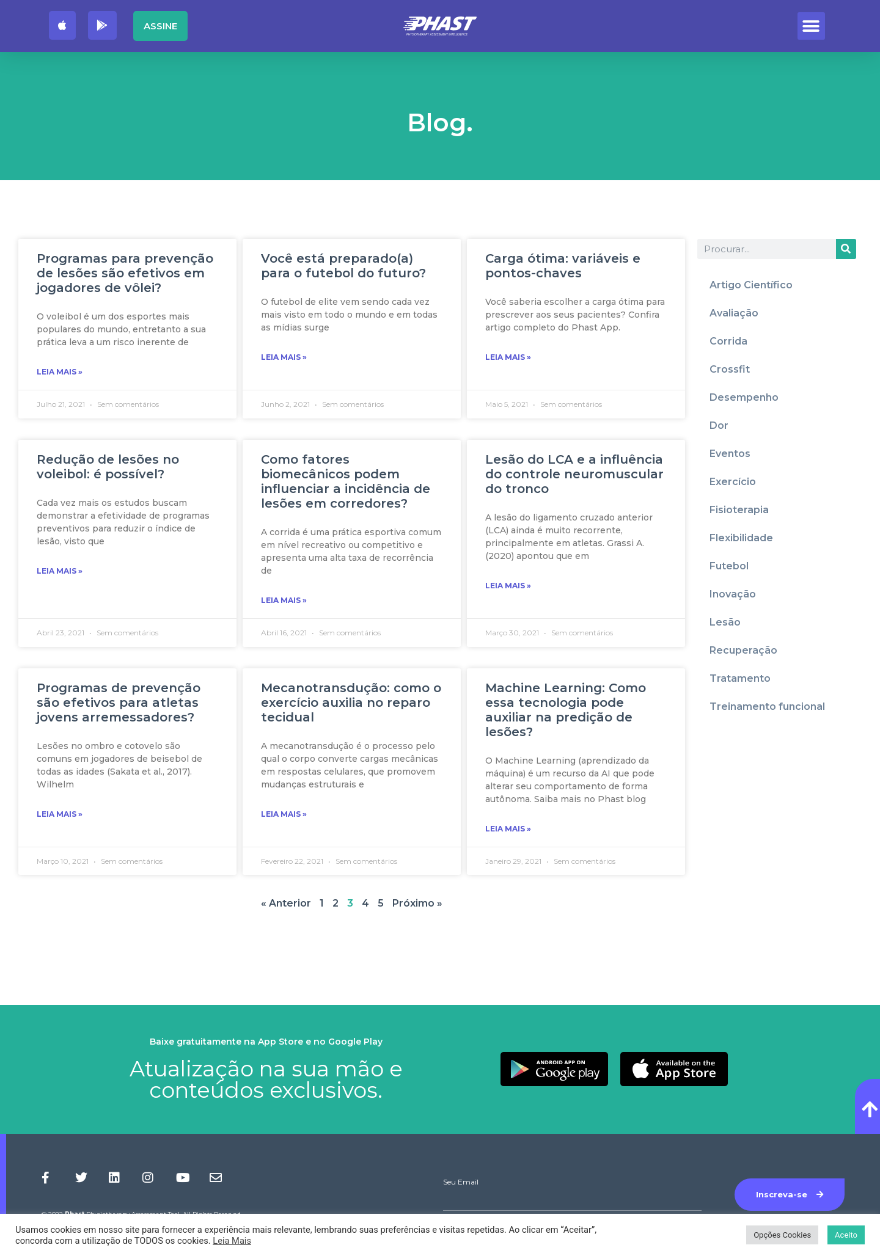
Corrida (728, 341)
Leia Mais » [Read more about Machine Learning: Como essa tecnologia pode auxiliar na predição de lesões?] (508, 828)
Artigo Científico (751, 285)
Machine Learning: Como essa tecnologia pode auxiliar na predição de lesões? (565, 710)
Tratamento (740, 678)
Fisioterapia (739, 510)
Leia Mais (232, 1240)
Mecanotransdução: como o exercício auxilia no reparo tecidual (351, 703)
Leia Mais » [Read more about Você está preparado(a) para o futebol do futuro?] (284, 357)
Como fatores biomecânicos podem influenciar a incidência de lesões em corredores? (345, 481)
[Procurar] (846, 249)
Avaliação (734, 313)
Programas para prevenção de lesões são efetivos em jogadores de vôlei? (125, 273)
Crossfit (730, 369)
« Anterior (286, 903)
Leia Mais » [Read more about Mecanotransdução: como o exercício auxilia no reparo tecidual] (284, 814)
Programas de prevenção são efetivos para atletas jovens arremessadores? (118, 703)
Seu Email (461, 1182)
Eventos (730, 453)
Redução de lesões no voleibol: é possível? (108, 466)
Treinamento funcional (767, 706)
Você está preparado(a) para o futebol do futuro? (343, 265)
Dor (719, 425)
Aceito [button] (846, 1235)
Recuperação (743, 650)
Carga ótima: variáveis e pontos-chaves (562, 265)
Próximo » (417, 903)
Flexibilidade (741, 538)
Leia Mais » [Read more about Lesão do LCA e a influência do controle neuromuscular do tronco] (508, 585)
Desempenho (744, 397)
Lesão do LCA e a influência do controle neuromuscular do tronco (574, 474)
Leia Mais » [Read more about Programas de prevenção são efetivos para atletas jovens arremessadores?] (59, 814)
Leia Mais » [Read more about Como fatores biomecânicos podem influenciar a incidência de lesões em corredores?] (284, 600)
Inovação (733, 594)
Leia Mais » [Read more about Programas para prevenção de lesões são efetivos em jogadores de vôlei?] (59, 371)
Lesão (725, 622)
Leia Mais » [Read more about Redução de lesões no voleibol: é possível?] (59, 570)
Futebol (729, 566)
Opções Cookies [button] (782, 1235)
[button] (811, 26)
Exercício (733, 481)
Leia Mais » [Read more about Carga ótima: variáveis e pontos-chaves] (508, 357)
